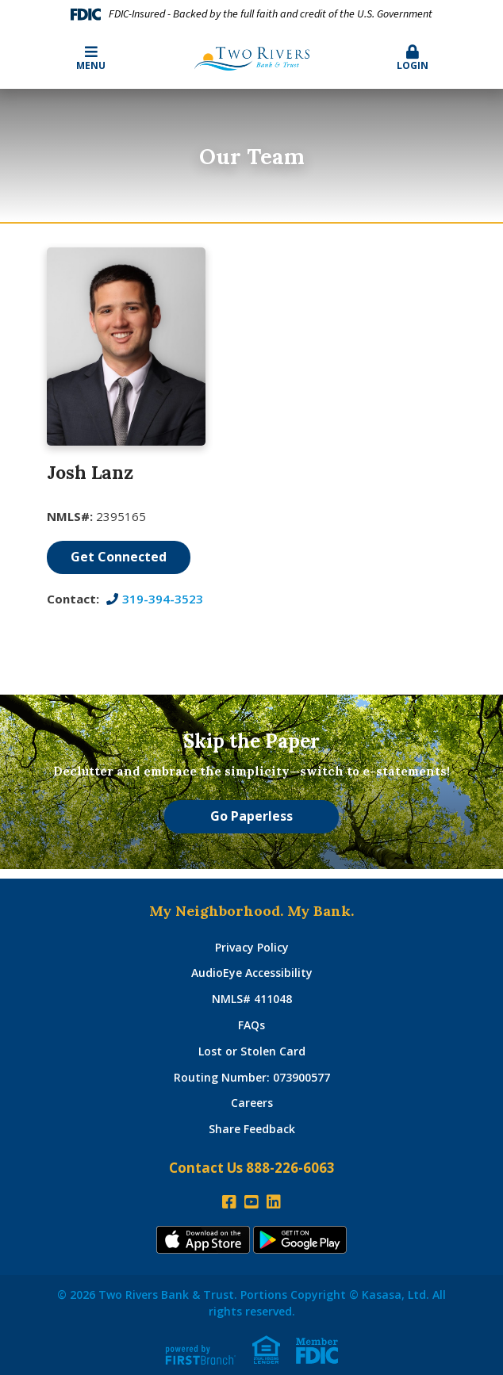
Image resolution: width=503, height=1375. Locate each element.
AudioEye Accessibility (252, 972)
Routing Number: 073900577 (252, 1077)
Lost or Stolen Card (251, 1051)
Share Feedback (252, 1128)
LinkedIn (274, 1202)
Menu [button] (91, 58)
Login (412, 58)
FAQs (251, 1024)
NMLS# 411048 (252, 998)
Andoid (300, 1240)
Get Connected (119, 556)
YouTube (251, 1202)
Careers (252, 1102)
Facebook (229, 1202)
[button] (412, 59)
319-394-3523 (162, 599)
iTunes (203, 1240)
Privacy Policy (252, 947)
